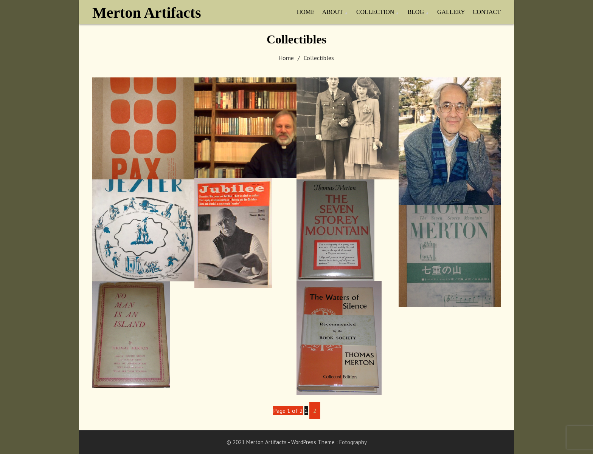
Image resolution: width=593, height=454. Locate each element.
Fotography (353, 442)
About (332, 12)
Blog (415, 12)
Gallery (451, 12)
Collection (375, 12)
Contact (487, 12)
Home (306, 12)
